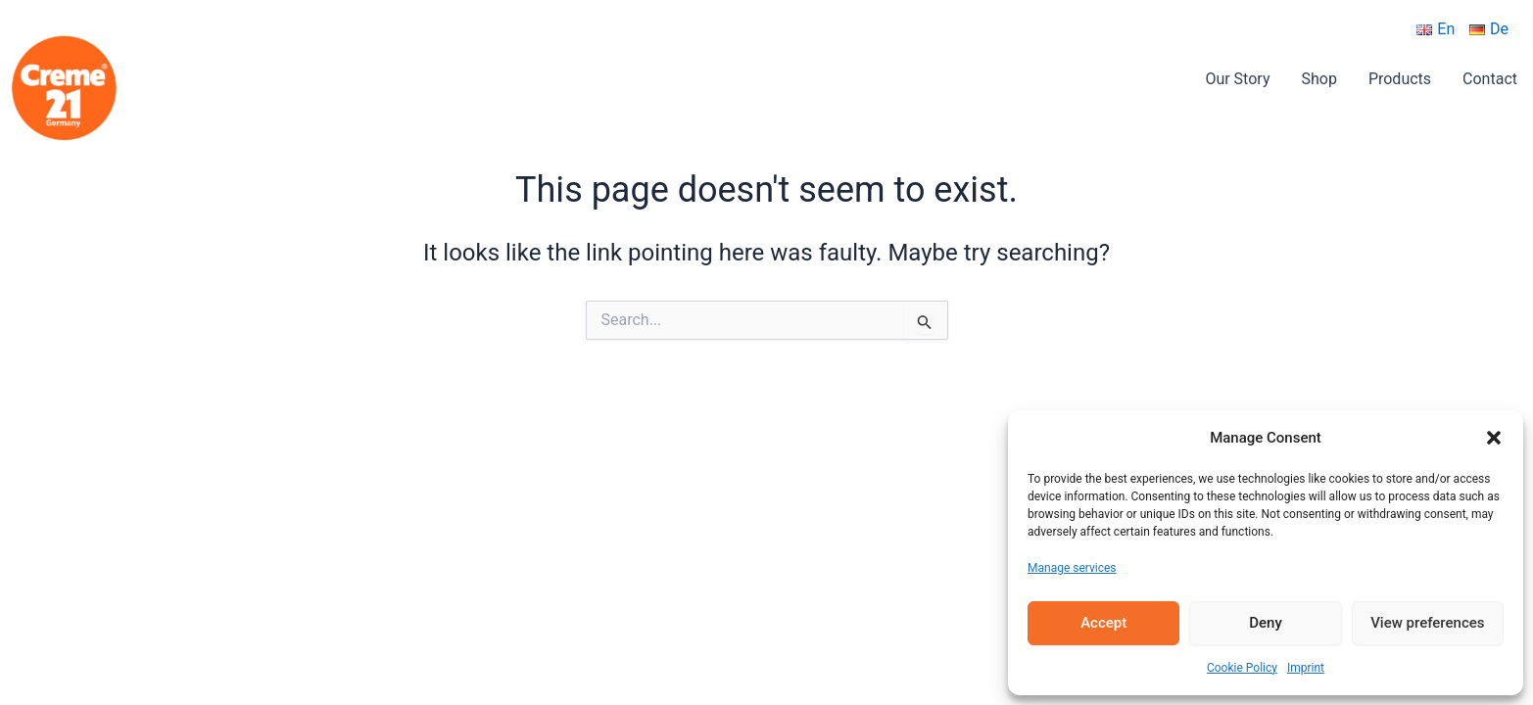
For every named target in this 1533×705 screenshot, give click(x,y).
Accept (1103, 623)
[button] (1494, 437)
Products (1399, 79)
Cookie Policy (1242, 668)
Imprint (1305, 668)
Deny (1265, 623)
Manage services (1072, 568)
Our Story (1237, 79)
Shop (1318, 79)
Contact (1489, 79)
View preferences (1427, 623)
